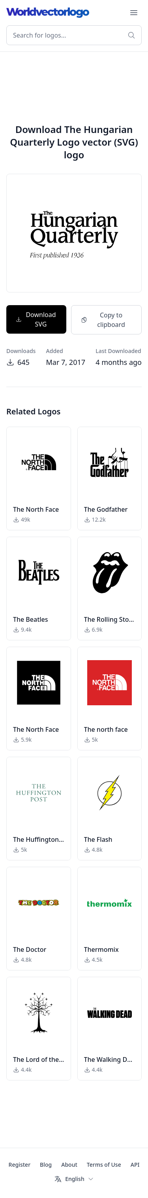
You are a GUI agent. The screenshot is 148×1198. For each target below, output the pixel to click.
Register (19, 1164)
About (69, 1164)
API (135, 1164)
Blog (46, 1164)
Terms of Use (104, 1164)
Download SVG (36, 319)
